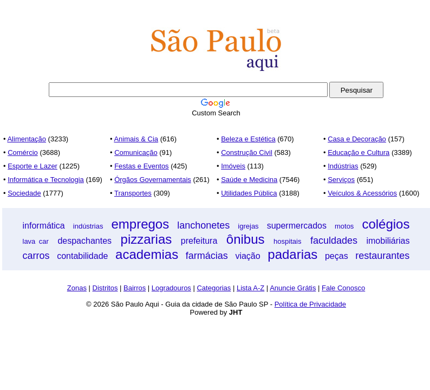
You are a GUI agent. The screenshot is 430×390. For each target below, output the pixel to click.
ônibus (245, 239)
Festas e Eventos (141, 166)
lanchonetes (203, 225)
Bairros (134, 288)
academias (146, 254)
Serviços (341, 180)
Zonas (77, 288)
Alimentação (26, 139)
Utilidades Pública (249, 193)
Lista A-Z (250, 288)
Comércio (23, 152)
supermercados (297, 225)
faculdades (333, 240)
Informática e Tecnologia (46, 180)
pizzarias (146, 239)
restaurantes (382, 255)
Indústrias (343, 166)
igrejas (248, 226)
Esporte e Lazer (32, 166)
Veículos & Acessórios (362, 193)
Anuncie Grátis (293, 288)
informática (44, 225)
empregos (140, 224)
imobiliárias (387, 240)
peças (336, 256)
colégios (385, 224)
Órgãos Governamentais (152, 180)
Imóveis (233, 166)
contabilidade (82, 256)
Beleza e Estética (248, 139)
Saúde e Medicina (249, 180)
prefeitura (199, 240)
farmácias (207, 255)
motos (344, 226)
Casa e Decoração (357, 139)
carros (36, 255)
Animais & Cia (136, 139)
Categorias (214, 288)
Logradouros (171, 288)
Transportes (133, 193)
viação (247, 256)
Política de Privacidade (310, 304)
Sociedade (24, 193)
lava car (36, 241)
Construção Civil (246, 152)
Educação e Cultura (358, 152)
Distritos (105, 288)
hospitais (287, 241)
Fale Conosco (343, 288)
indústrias (88, 226)
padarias (292, 254)
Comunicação (136, 152)
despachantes (84, 240)
